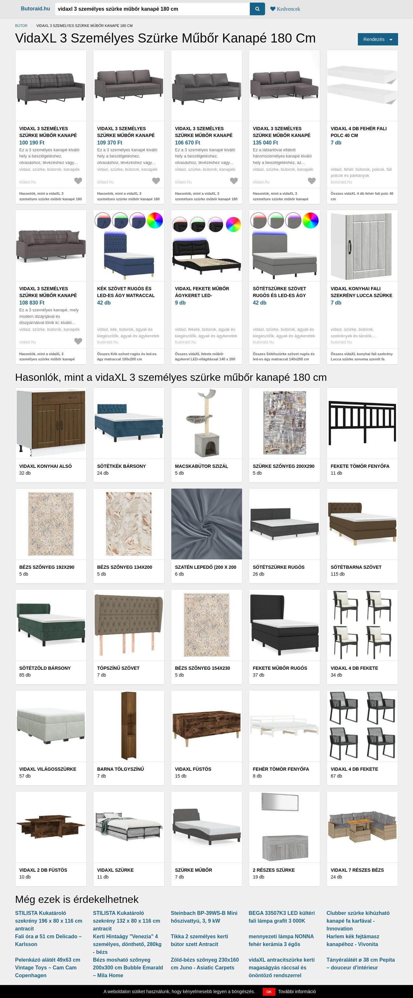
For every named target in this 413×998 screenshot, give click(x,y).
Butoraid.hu (35, 8)
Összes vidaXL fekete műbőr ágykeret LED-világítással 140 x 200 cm (205, 359)
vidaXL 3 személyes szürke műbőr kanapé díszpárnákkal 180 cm (48, 295)
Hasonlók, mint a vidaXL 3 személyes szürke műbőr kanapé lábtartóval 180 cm (281, 199)
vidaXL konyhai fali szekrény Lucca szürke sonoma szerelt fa (362, 295)
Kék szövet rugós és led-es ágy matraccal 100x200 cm (126, 295)
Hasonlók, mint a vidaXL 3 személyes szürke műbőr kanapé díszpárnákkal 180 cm (47, 359)
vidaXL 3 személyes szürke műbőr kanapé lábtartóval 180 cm (281, 135)
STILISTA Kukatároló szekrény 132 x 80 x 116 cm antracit (126, 920)
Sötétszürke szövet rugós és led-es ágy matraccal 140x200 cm (281, 295)
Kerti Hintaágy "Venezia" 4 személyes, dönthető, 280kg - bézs (127, 944)
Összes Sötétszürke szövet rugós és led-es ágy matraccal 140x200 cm (284, 356)
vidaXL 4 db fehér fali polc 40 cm (359, 132)
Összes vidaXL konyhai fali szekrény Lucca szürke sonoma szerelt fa (362, 356)
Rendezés (373, 39)
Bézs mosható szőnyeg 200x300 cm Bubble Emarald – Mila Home (128, 967)
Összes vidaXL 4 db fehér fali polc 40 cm (362, 196)
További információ (297, 991)
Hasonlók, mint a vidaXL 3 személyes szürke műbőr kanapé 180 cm (50, 199)
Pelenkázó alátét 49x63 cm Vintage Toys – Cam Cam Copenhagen (47, 967)
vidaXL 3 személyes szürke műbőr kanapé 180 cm (48, 135)
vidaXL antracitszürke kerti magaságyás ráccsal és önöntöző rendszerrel (282, 967)
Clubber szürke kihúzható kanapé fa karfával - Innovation (358, 920)
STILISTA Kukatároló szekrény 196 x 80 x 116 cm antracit (48, 920)
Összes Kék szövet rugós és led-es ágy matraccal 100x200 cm (127, 356)
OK (269, 992)
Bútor (21, 26)
